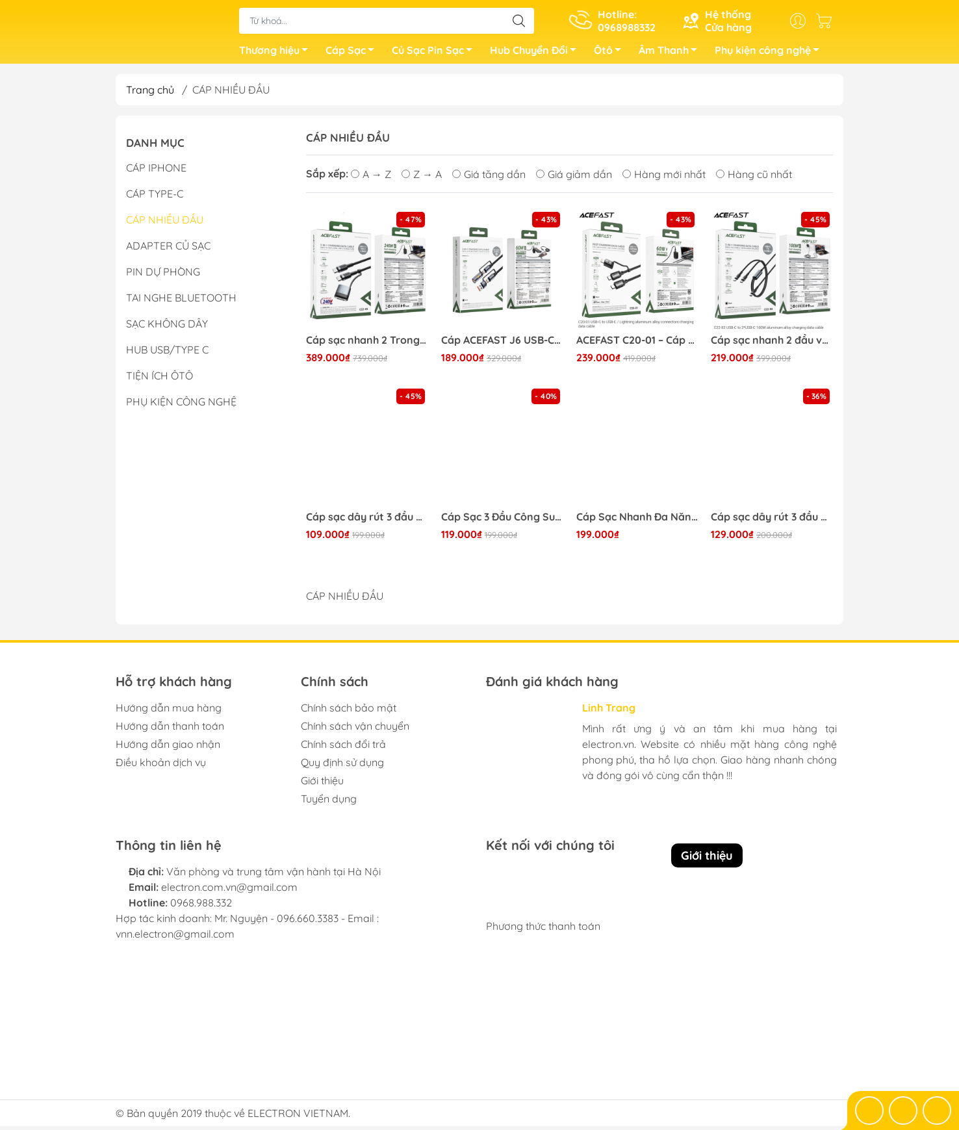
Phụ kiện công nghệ (770, 53)
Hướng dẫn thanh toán (170, 729)
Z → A (422, 178)
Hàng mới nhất (664, 178)
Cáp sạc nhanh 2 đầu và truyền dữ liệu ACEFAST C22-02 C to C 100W (772, 344)
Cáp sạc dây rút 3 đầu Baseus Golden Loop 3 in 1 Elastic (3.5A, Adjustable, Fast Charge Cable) (772, 521)
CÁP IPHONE (156, 171)
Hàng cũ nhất (754, 178)
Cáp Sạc (353, 53)
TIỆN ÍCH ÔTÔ (159, 379)
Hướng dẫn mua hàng (169, 711)
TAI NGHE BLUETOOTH (181, 301)
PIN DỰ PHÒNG (163, 275)
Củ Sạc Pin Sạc (436, 53)
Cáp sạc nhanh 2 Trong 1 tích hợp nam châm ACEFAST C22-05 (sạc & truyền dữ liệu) (367, 344)
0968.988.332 (201, 906)
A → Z (371, 178)
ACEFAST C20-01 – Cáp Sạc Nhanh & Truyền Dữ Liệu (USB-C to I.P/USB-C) (637, 344)
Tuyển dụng (329, 802)
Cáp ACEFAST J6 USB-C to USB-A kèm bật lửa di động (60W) (502, 344)
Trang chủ (150, 93)
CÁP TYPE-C (154, 197)
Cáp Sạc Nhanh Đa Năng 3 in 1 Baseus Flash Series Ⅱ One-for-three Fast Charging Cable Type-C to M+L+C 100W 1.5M (637, 521)
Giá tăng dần (489, 178)
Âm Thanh (671, 53)
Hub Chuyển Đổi (536, 53)
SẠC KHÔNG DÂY (167, 327)
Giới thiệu (322, 784)
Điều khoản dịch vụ (161, 766)
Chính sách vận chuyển (355, 729)
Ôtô (611, 53)
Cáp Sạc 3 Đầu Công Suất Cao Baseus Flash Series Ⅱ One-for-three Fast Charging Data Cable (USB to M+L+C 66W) (502, 521)
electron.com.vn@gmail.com (229, 890)
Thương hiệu (277, 53)
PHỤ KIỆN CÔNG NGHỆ (181, 405)
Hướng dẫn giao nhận (168, 747)
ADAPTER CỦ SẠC (168, 249)
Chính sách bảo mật (348, 711)
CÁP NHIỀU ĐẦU (164, 223)
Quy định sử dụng (342, 766)
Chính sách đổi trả (343, 747)
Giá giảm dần (574, 178)
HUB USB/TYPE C (167, 353)
